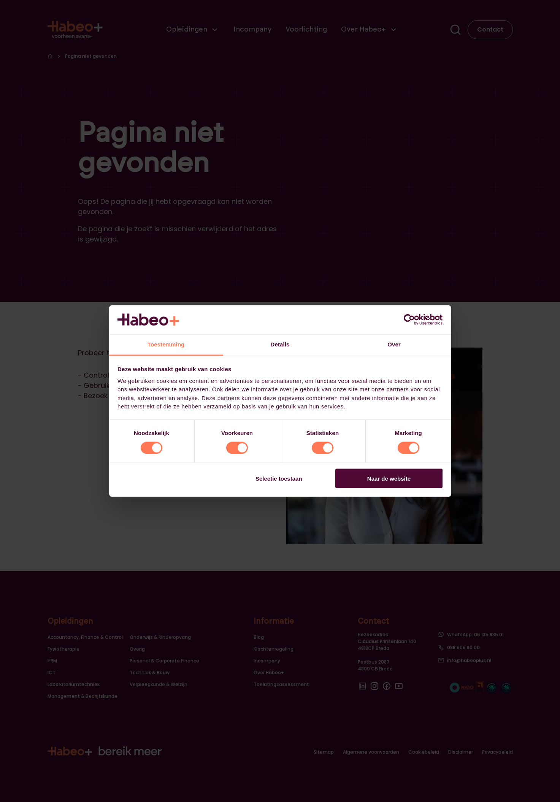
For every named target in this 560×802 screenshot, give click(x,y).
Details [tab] (280, 344)
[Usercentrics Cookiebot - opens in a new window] (409, 319)
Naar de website (389, 478)
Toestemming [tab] (166, 344)
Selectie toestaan (278, 478)
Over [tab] (394, 344)
